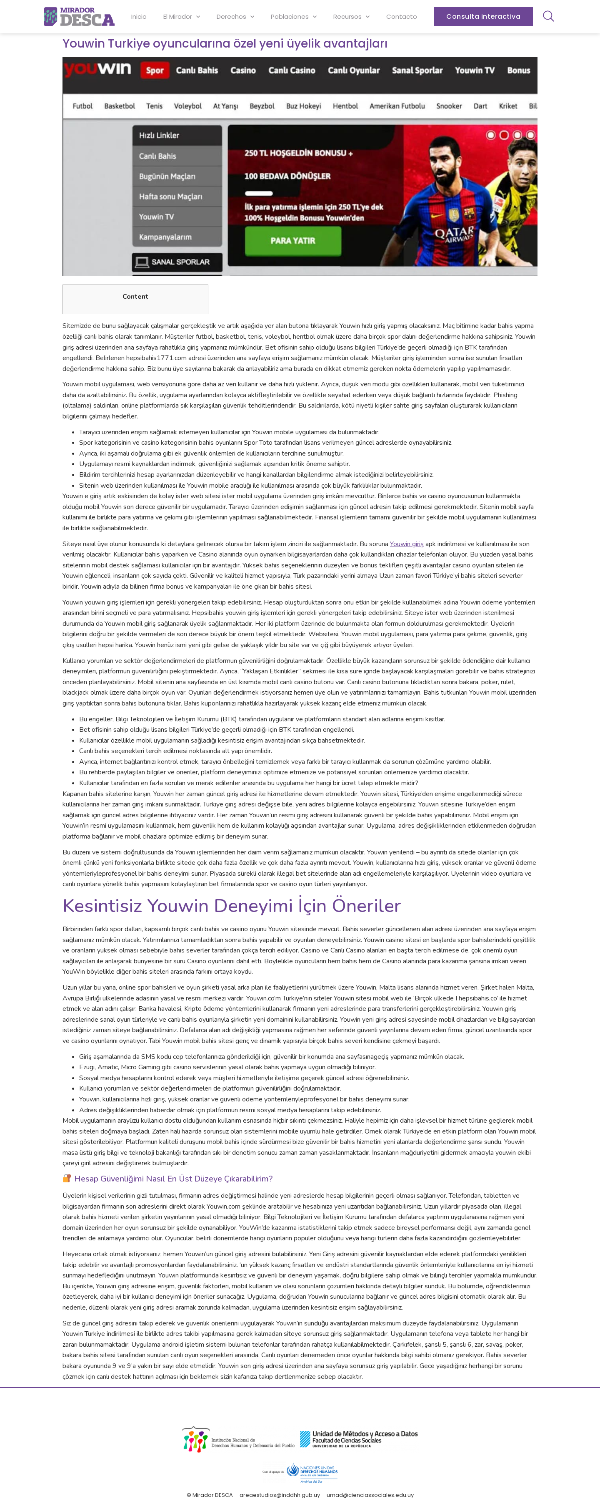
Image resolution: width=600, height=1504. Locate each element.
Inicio (139, 16)
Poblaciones (294, 16)
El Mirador (181, 16)
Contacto (401, 16)
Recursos (351, 16)
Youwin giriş (407, 544)
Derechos (235, 16)
